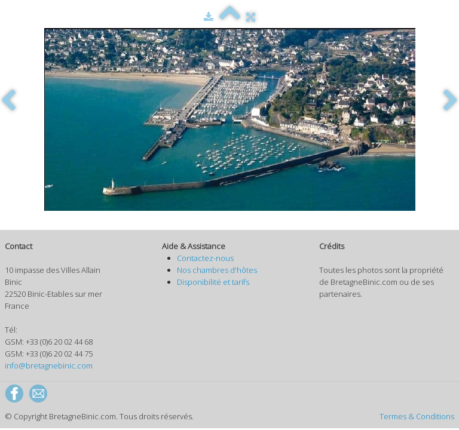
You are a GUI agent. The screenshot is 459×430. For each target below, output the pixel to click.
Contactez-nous (205, 258)
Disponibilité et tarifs (213, 282)
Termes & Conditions (417, 416)
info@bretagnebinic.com (49, 365)
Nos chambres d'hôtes (217, 270)
